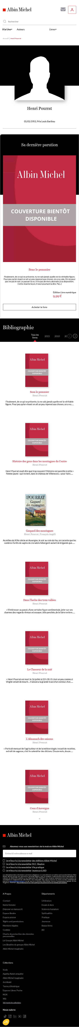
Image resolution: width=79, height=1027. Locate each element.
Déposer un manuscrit (13, 909)
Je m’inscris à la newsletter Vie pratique (25, 867)
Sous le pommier (39, 269)
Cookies (6, 930)
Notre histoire (9, 905)
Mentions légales (10, 925)
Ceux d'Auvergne (39, 808)
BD (43, 930)
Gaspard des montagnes (39, 530)
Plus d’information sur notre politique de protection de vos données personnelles (42, 882)
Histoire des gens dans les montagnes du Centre (39, 461)
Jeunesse (46, 921)
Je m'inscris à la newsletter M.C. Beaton (25, 864)
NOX (5, 994)
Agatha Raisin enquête (13, 974)
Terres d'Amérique (11, 986)
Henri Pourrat (40, 395)
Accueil (6, 38)
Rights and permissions (13, 921)
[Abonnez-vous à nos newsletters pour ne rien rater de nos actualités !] (62, 9)
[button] (6, 1022)
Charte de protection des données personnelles (18, 935)
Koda (5, 969)
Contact (6, 901)
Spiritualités (47, 913)
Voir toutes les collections (12, 1003)
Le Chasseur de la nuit (39, 669)
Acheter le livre (39, 307)
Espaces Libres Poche (12, 990)
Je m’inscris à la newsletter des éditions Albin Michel (31, 860)
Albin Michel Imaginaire (13, 949)
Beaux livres (47, 925)
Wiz (4, 998)
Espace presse (9, 917)
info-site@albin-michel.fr (17, 881)
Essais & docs (48, 905)
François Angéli (48, 534)
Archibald (7, 982)
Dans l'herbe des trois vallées (39, 600)
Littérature (47, 901)
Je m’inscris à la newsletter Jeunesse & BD (26, 870)
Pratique (45, 917)
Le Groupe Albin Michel (13, 940)
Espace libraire (9, 913)
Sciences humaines (50, 909)
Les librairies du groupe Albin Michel (19, 944)
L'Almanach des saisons (39, 738)
